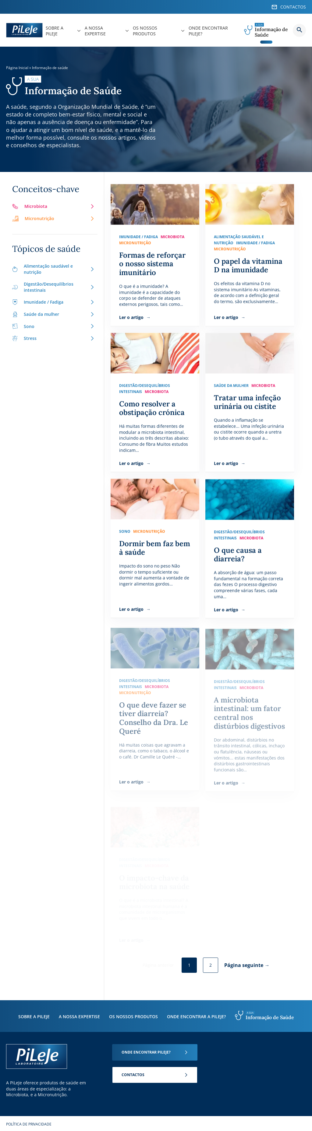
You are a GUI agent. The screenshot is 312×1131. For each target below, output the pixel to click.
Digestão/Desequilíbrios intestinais (53, 287)
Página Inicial (17, 67)
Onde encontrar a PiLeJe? (196, 1016)
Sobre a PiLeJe (34, 1016)
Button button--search (299, 30)
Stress (53, 338)
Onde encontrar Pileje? (146, 1052)
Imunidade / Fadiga (53, 302)
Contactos (133, 1074)
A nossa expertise (79, 1016)
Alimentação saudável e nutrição (53, 269)
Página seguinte (243, 965)
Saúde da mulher (53, 314)
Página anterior (158, 965)
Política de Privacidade (28, 1124)
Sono (53, 326)
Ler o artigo (132, 317)
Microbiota (53, 206)
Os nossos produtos (133, 1016)
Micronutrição (53, 218)
